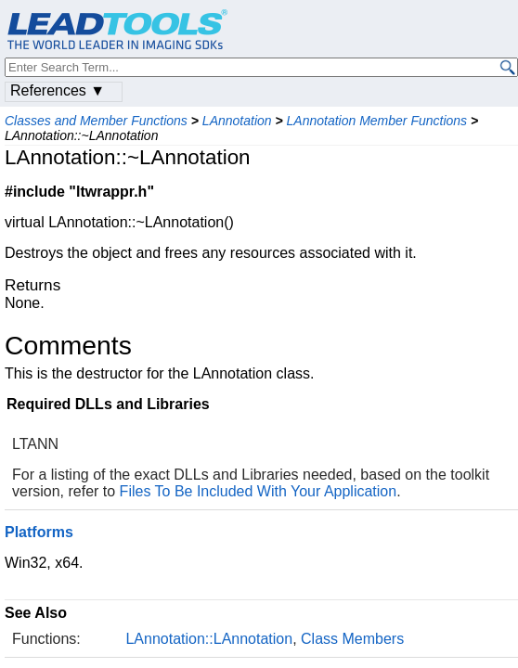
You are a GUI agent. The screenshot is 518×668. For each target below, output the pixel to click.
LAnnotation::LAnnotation (208, 639)
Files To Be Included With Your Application (258, 491)
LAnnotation (237, 120)
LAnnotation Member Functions (377, 120)
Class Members (352, 639)
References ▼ (57, 90)
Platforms (39, 532)
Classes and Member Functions (96, 120)
